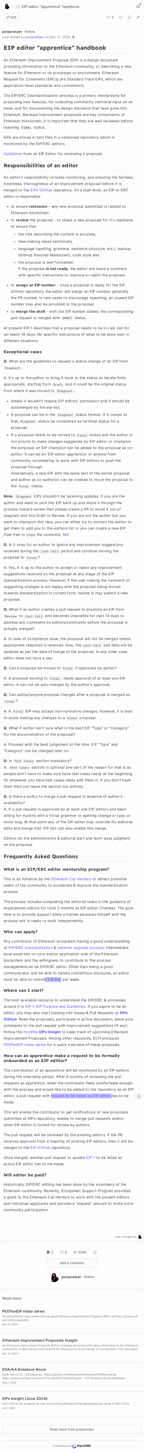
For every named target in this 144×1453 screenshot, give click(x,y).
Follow (30, 31)
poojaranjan (12, 31)
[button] (73, 37)
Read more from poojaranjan (72, 1429)
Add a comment (72, 1263)
